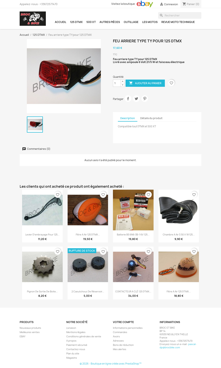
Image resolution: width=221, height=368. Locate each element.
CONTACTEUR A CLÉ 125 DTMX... (133, 291)
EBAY (22, 336)
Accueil (60, 22)
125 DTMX (76, 22)
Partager (128, 98)
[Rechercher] (179, 15)
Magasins (71, 357)
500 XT (91, 22)
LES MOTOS (150, 22)
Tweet (136, 98)
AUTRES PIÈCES (110, 22)
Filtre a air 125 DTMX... (88, 234)
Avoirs (116, 336)
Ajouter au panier (145, 83)
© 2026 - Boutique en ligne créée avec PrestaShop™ (110, 363)
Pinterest (144, 98)
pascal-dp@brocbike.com (178, 346)
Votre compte (123, 322)
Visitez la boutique (132, 4)
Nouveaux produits (30, 327)
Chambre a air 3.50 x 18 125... (179, 234)
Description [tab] (127, 118)
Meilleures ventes (30, 332)
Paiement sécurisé (76, 345)
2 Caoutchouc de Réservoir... (88, 291)
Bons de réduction (123, 345)
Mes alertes (119, 349)
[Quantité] (117, 83)
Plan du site (72, 353)
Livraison (71, 327)
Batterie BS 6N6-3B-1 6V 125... (133, 234)
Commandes (120, 332)
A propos (71, 340)
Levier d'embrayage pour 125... (42, 234)
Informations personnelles (128, 327)
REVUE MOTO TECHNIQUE (178, 22)
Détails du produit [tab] (151, 118)
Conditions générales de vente (83, 336)
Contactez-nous (75, 349)
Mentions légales (75, 332)
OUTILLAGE (131, 22)
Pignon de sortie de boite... (42, 291)
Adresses (118, 340)
